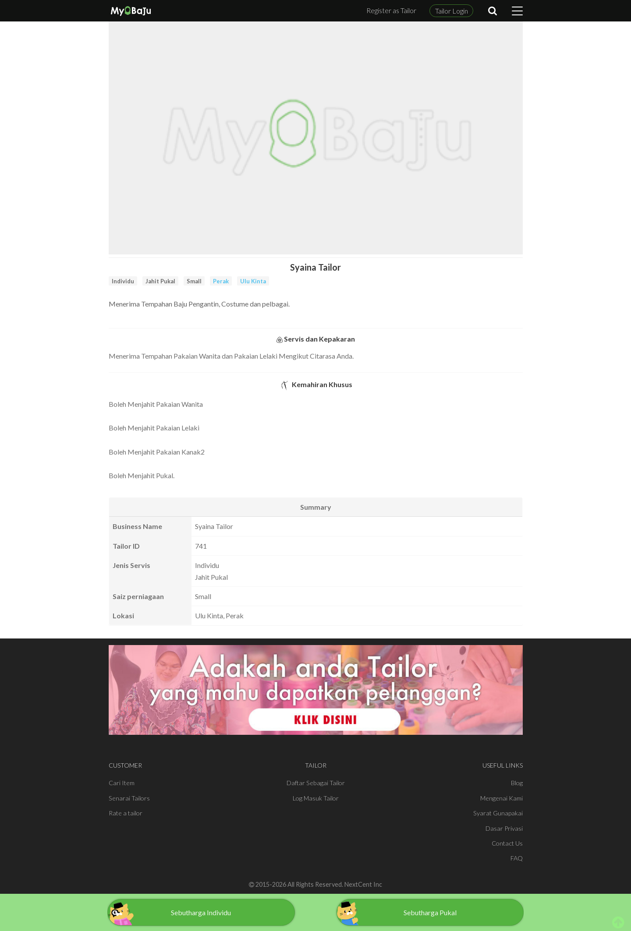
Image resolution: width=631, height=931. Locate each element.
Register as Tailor (391, 10)
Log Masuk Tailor (316, 798)
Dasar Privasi (504, 828)
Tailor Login (451, 11)
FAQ (516, 858)
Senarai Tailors (129, 798)
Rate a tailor (125, 813)
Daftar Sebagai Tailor (316, 782)
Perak (221, 281)
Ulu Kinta (253, 281)
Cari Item (122, 782)
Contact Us (507, 843)
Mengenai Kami (501, 798)
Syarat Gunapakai (498, 813)
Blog (517, 782)
